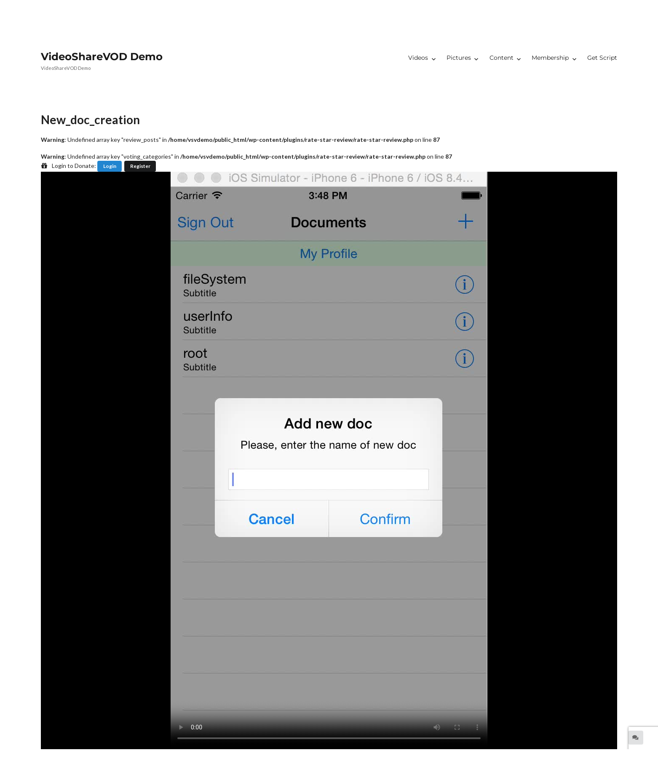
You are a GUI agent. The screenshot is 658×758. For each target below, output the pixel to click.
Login (109, 166)
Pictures (459, 57)
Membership (550, 57)
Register (140, 166)
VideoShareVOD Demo (102, 56)
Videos (418, 57)
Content (501, 57)
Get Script (602, 57)
